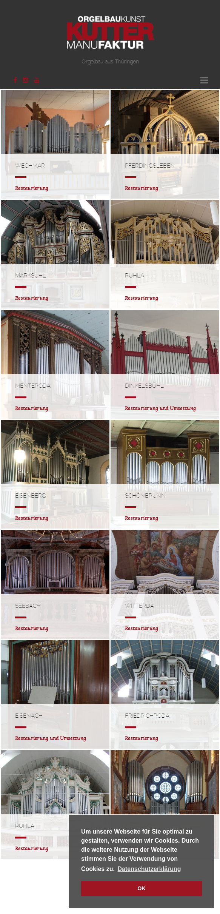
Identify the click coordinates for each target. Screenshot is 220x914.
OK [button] (141, 888)
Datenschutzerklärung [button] (149, 869)
